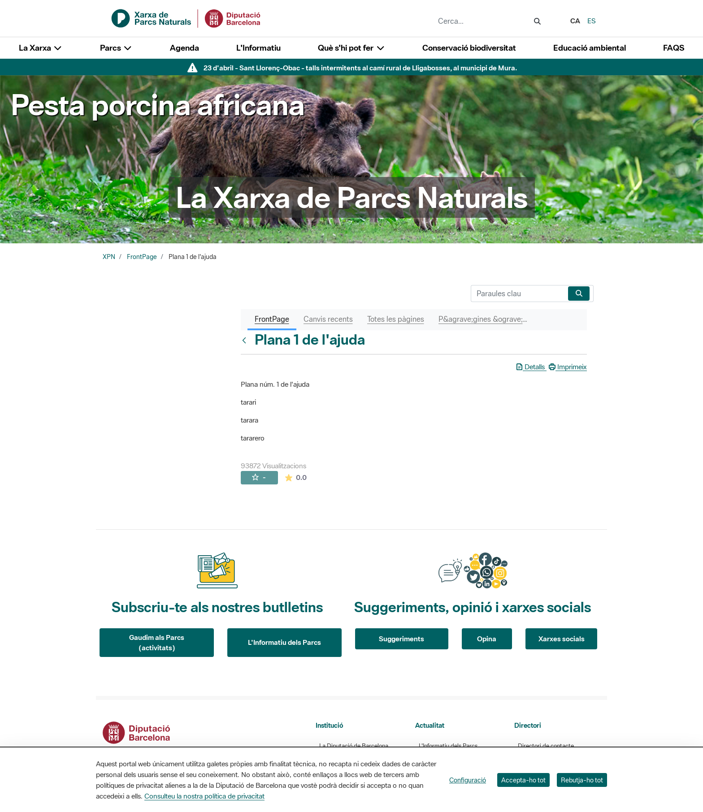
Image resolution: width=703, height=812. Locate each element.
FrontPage (142, 257)
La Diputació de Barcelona (353, 746)
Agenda (184, 48)
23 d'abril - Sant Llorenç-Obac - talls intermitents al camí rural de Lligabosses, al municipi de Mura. (360, 67)
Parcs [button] (116, 48)
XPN (109, 257)
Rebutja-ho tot (582, 780)
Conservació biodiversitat (469, 48)
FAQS (673, 48)
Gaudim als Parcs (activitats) (156, 642)
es (591, 20)
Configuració (467, 780)
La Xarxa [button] (41, 48)
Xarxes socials (561, 638)
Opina (486, 638)
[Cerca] (517, 293)
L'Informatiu (258, 48)
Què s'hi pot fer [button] (351, 48)
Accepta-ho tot (523, 780)
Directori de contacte (546, 746)
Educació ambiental (589, 48)
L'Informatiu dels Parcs (284, 642)
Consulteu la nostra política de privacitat (204, 795)
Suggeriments (401, 638)
